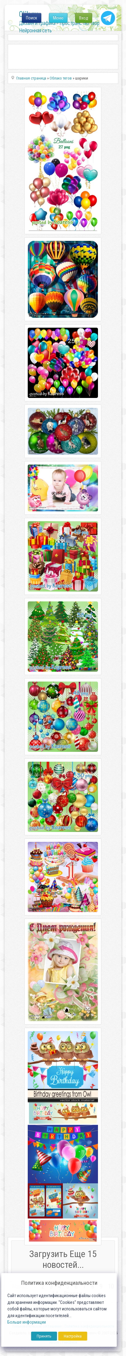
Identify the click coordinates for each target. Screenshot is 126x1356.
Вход (83, 17)
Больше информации (26, 1322)
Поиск (31, 17)
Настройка (73, 1336)
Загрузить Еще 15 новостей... (63, 1259)
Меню (58, 17)
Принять (44, 1336)
